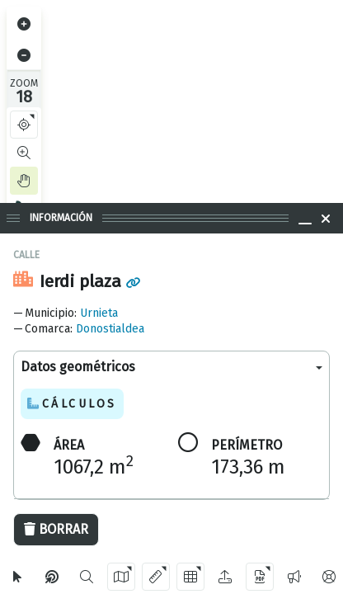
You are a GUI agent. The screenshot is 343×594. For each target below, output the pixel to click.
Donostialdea (110, 329)
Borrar (56, 529)
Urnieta (99, 313)
